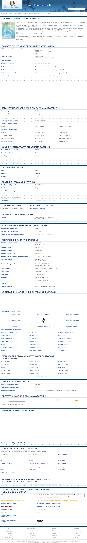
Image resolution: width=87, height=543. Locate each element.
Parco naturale (5, 200)
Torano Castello (4, 341)
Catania (2, 370)
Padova (31, 373)
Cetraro (14, 326)
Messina (2, 373)
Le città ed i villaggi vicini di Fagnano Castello (29, 292)
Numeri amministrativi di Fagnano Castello (26, 147)
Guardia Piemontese (6, 347)
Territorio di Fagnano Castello (20, 240)
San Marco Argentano (65, 28)
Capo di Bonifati (62, 454)
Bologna (2, 367)
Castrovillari (61, 468)
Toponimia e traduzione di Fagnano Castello (27, 206)
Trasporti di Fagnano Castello (19, 214)
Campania (10, 535)
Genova (60, 364)
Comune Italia (4, 13)
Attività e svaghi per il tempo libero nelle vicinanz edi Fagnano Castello (26, 480)
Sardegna (54, 535)
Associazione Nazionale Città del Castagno (47, 194)
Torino (2, 364)
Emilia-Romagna (9, 538)
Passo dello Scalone (6, 454)
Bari (59, 367)
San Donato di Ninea (35, 350)
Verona (31, 370)
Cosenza (37, 176)
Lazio (32, 531)
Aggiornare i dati (20, 39)
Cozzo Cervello (62, 463)
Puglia (54, 533)
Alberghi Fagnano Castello (18, 410)
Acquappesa (32, 344)
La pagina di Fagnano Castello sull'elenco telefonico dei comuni (26, 490)
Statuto (37, 191)
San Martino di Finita (64, 338)
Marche (32, 537)
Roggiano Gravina (63, 341)
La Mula (31, 459)
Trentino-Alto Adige (76, 531)
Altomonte (61, 350)
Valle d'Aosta (76, 535)
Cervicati (31, 335)
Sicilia (54, 537)
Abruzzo (9, 528)
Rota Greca (61, 344)
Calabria (37, 173)
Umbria (76, 533)
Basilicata (9, 531)
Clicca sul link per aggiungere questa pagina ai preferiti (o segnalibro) (57, 500)
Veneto (76, 537)
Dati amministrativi (12, 168)
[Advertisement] (43, 92)
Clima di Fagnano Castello (17, 382)
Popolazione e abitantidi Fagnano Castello (26, 225)
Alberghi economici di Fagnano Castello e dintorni (14, 443)
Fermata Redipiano (5, 472)
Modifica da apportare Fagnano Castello (48, 506)
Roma (2, 361)
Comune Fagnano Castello (35, 13)
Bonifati (2, 350)
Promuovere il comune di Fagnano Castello (49, 503)
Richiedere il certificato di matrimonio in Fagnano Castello (51, 73)
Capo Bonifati (4, 459)
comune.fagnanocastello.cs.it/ (43, 63)
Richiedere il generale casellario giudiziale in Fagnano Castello (52, 79)
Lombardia (32, 535)
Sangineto (32, 347)
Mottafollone (32, 338)
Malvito (31, 332)
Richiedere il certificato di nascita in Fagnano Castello (50, 66)
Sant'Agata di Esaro (52, 28)
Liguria (32, 533)
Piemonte (54, 531)
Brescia (60, 373)
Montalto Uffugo (38, 29)
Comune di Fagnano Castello (18, 182)
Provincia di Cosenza (23, 13)
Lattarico (60, 347)
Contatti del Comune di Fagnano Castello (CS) (28, 46)
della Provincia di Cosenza (45, 22)
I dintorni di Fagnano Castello (19, 449)
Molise (54, 528)
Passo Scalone (33, 454)
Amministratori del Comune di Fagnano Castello (29, 108)
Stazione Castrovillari (35, 468)
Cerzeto (60, 335)
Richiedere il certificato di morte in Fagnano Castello (49, 70)
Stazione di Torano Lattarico (37, 463)
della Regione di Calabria (62, 22)
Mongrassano (4, 335)
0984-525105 (39, 56)
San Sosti (32, 341)
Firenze (31, 367)
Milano (31, 361)
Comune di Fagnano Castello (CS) (20, 18)
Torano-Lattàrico (5, 463)
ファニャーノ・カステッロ (15, 208)
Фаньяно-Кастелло (39, 208)
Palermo (31, 364)
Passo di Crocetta (5, 468)
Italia (36, 170)
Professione (12, 399)
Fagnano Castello (21, 22)
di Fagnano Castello (38, 5)
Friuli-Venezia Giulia (31, 528)
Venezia (60, 370)
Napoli (60, 361)
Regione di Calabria (13, 13)
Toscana (76, 528)
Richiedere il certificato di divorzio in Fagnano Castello (50, 76)
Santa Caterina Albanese (39, 28)
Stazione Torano (63, 459)
